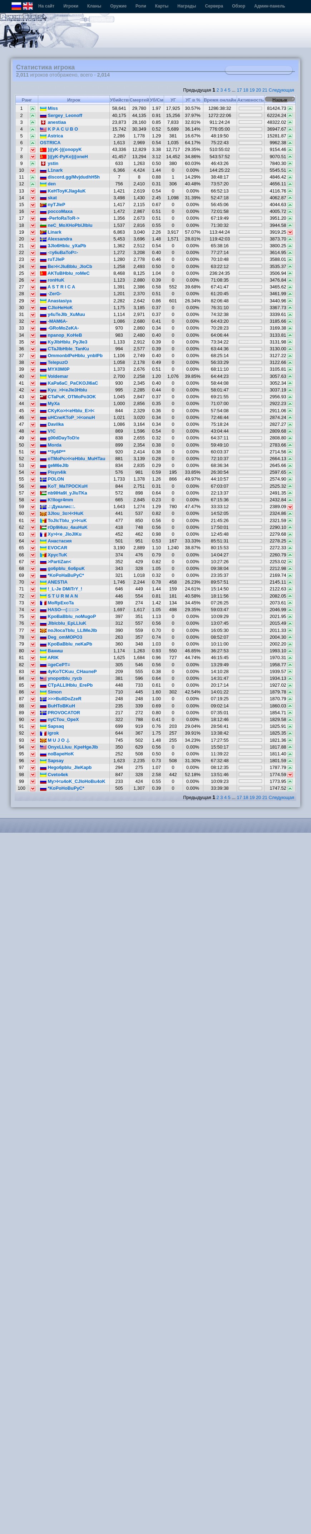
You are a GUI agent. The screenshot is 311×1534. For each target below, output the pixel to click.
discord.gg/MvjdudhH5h (70, 177)
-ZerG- (50, 293)
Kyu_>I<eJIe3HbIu (63, 390)
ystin (49, 163)
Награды (186, 6)
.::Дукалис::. (57, 506)
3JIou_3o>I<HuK (62, 513)
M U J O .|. (55, 740)
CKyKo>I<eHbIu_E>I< (67, 410)
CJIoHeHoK (56, 307)
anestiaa (53, 122)
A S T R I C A (57, 286)
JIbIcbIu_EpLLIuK (63, 623)
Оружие (118, 6)
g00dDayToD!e (59, 437)
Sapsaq (52, 726)
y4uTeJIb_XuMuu (62, 314)
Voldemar (54, 376)
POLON (52, 479)
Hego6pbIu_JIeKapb (66, 767)
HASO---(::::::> (59, 609)
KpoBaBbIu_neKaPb (66, 644)
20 (258, 90)
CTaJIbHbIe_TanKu (64, 348)
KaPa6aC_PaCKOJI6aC (69, 383)
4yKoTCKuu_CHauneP (68, 671)
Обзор (238, 6)
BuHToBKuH (57, 705)
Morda (50, 445)
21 (264, 90)
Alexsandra (56, 239)
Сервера (214, 6)
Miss (49, 108)
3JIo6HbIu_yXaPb (63, 245)
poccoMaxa (56, 211)
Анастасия (56, 541)
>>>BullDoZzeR (61, 698)
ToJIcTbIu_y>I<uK (63, 520)
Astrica (51, 135)
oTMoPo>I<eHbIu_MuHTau (72, 458)
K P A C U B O (59, 129)
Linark (50, 232)
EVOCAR (53, 547)
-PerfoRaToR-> (60, 218)
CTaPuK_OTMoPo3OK (68, 396)
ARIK (49, 657)
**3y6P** (52, 451)
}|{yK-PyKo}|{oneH (64, 156)
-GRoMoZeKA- (59, 328)
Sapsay (52, 760)
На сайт (46, 6)
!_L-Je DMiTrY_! (61, 588)
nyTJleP (52, 204)
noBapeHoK (57, 753)
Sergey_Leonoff (61, 115)
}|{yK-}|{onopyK (61, 149)
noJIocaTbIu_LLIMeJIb (68, 630)
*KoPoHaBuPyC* (62, 575)
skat (48, 197)
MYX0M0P (55, 369)
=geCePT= (55, 664)
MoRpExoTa (57, 602)
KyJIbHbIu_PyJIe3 (64, 342)
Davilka (52, 424)
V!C (48, 431)
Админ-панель (269, 6)
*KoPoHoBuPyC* (62, 788)
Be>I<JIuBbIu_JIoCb (66, 266)
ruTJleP (52, 259)
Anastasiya (56, 300)
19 (252, 90)
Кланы (94, 6)
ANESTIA (54, 582)
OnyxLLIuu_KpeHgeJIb (69, 747)
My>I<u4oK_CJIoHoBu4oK (72, 781)
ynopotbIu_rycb (61, 678)
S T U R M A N (59, 596)
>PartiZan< (55, 561)
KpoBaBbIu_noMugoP (68, 616)
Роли (140, 6)
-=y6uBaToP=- (59, 252)
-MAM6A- (54, 321)
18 (245, 90)
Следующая (281, 90)
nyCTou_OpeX (59, 719)
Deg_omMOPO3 (61, 637)
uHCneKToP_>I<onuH (67, 417)
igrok (49, 733)
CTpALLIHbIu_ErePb (66, 685)
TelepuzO (54, 362)
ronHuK (52, 280)
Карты (161, 6)
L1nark (51, 170)
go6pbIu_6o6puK (62, 568)
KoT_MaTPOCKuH (64, 486)
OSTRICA (50, 142)
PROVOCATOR (60, 712)
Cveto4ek (54, 774)
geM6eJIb (54, 465)
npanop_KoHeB (61, 335)
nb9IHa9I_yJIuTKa (63, 493)
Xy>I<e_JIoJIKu (61, 534)
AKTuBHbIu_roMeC (65, 273)
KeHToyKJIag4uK (63, 191)
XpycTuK (53, 554)
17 (239, 90)
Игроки (70, 6)
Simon (51, 692)
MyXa (50, 403)
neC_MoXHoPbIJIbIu (66, 225)
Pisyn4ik (53, 472)
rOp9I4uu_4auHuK (64, 527)
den (48, 183)
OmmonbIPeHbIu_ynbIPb (71, 355)
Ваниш (51, 650)
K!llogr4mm (56, 499)
